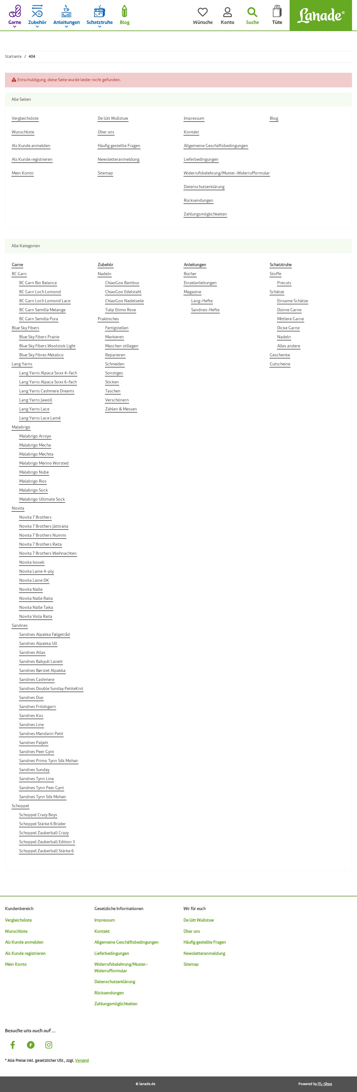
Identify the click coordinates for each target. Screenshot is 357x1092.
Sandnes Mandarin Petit (41, 734)
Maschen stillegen (121, 346)
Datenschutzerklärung (114, 982)
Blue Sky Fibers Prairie (39, 337)
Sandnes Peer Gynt (36, 752)
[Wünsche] (203, 15)
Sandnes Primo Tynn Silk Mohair (48, 761)
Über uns (191, 931)
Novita (18, 508)
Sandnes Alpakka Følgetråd (44, 634)
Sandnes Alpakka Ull (38, 643)
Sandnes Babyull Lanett (41, 661)
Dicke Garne (288, 328)
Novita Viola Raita (35, 616)
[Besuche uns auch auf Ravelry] (30, 1046)
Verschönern (117, 400)
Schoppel (20, 806)
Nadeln (104, 274)
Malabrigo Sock (33, 490)
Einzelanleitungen (200, 283)
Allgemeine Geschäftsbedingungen (126, 942)
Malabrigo (21, 427)
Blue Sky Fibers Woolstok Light (47, 346)
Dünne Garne (289, 310)
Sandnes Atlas (32, 652)
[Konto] (228, 15)
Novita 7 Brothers (35, 517)
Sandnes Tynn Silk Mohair (42, 797)
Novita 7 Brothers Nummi (42, 535)
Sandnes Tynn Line (36, 779)
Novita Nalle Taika (36, 607)
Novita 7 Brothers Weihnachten (48, 553)
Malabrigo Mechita (36, 454)
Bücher (190, 274)
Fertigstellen (117, 328)
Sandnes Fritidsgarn (37, 707)
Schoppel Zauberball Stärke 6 (46, 851)
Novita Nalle (31, 589)
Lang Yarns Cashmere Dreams (46, 391)
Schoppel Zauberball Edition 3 (47, 842)
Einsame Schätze (292, 301)
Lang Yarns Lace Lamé (40, 418)
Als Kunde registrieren (25, 953)
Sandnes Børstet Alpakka (42, 671)
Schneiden (114, 364)
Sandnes (20, 625)
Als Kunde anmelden (24, 942)
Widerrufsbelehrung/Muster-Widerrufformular (121, 967)
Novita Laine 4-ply (36, 571)
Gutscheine (280, 364)
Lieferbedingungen (111, 953)
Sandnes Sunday (34, 770)
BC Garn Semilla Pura (38, 319)
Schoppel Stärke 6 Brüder (42, 824)
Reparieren (115, 355)
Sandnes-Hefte (205, 310)
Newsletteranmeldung (204, 953)
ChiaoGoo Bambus (122, 283)
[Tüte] (277, 15)
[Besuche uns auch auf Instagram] (48, 1046)
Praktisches (108, 319)
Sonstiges (114, 373)
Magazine (192, 292)
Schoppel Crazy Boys (38, 815)
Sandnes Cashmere (36, 680)
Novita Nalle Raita (36, 598)
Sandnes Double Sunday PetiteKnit (51, 689)
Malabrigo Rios (33, 481)
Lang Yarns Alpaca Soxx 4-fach (48, 373)
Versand (82, 1061)
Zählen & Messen (121, 409)
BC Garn (19, 274)
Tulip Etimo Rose (120, 310)
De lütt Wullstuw (198, 920)
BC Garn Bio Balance (38, 283)
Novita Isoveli (31, 562)
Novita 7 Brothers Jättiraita (43, 526)
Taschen (112, 391)
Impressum (104, 920)
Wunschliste (16, 931)
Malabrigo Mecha (35, 445)
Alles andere (288, 346)
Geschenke (280, 355)
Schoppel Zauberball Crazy (44, 833)
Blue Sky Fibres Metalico (41, 355)
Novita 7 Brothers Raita (40, 544)
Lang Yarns (22, 364)
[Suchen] (252, 15)
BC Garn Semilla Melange (42, 310)
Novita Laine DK (34, 580)
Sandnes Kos (31, 716)
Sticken (112, 382)
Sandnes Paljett (33, 743)
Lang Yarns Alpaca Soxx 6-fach (48, 382)
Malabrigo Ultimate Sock (42, 499)
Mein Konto (16, 964)
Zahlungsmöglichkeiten (116, 1004)
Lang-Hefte (202, 301)
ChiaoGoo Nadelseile (124, 301)
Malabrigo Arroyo (35, 436)
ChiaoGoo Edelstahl (123, 292)
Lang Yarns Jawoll (35, 400)
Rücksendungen (109, 993)
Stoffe (275, 274)
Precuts (284, 283)
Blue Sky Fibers (25, 328)
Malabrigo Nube (34, 472)
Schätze (277, 292)
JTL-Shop (325, 1084)
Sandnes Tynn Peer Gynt (41, 788)
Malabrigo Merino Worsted (44, 463)
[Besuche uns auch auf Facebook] (12, 1046)
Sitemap (191, 964)
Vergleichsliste (18, 920)
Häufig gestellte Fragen (204, 942)
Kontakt (102, 931)
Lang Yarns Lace (34, 409)
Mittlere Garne (290, 319)
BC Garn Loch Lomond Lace (44, 301)
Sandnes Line (31, 725)
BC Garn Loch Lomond (40, 292)
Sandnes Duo (31, 698)
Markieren (114, 337)
